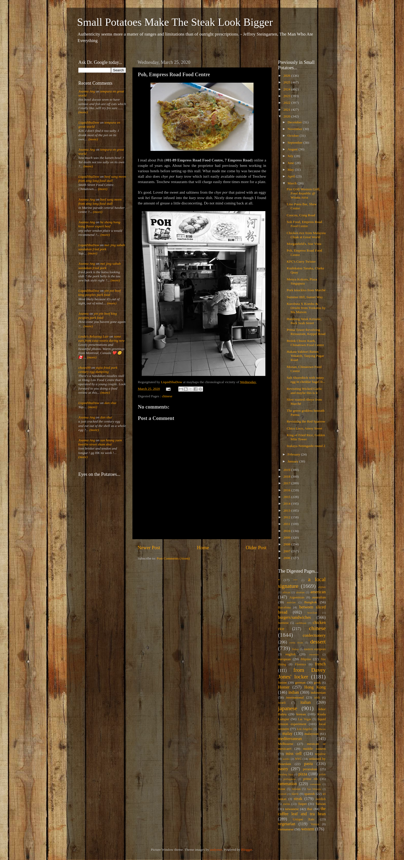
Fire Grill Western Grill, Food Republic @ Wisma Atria (303, 193)
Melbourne (285, 744)
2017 (287, 483)
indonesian (318, 692)
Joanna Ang (86, 91)
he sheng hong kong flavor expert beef (99, 224)
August (293, 149)
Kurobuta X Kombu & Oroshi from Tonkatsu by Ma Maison (306, 308)
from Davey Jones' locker (302, 673)
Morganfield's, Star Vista (304, 244)
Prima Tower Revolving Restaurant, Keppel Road (306, 332)
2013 (287, 510)
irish (317, 697)
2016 (287, 490)
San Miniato (314, 788)
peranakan (310, 769)
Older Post (256, 547)
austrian (291, 602)
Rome (281, 789)
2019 (287, 470)
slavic (295, 794)
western (307, 829)
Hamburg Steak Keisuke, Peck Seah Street (304, 321)
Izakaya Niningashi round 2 (306, 446)
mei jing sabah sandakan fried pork (101, 247)
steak (298, 798)
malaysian (312, 734)
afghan (322, 586)
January (293, 461)
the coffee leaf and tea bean (302, 811)
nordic (286, 758)
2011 (287, 524)
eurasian (314, 654)
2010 (287, 531)
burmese (283, 623)
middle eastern (314, 749)
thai (309, 809)
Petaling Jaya (285, 774)
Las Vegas (304, 719)
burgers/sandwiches (294, 617)
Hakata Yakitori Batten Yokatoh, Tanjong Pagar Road (305, 356)
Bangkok (310, 602)
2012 (287, 517)
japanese (287, 708)
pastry (283, 769)
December (295, 122)
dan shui (110, 403)
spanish (309, 794)
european (284, 659)
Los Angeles (305, 729)
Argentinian (296, 597)
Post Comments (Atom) (173, 558)
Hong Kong (315, 687)
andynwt (216, 850)
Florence (300, 664)
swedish (321, 799)
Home (203, 547)
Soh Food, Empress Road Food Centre (304, 224)
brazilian (312, 612)
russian (296, 789)
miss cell (293, 753)
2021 (287, 109)
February (294, 454)
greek (317, 682)
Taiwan (320, 804)
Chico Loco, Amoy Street (304, 428)
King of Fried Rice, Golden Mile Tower (306, 437)
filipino (306, 659)
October (294, 135)
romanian (315, 784)
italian (305, 702)
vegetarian (286, 824)
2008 (287, 544)
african (286, 592)
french (320, 664)
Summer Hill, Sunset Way (305, 297)
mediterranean (290, 738)
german (300, 682)
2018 (287, 476)
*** (295, 580)
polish (322, 774)
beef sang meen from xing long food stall (102, 179)
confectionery (314, 635)
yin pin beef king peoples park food (99, 293)
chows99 (84, 367)
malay (287, 733)
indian (293, 692)
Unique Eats (303, 819)
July (291, 156)
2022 (287, 103)
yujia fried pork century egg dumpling (97, 370)
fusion (282, 682)
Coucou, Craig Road (301, 215)
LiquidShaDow (88, 122)
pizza (302, 774)
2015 (287, 497)
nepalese (320, 754)
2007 (287, 551)
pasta (308, 763)
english (290, 654)
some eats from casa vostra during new (101, 338)
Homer (284, 687)
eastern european (315, 649)
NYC (298, 759)
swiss (286, 804)
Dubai (295, 649)
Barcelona (284, 607)
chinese (167, 396)
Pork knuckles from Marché (306, 290)
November (295, 129)
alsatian (300, 592)
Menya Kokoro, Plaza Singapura (302, 281)
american (318, 592)
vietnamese (286, 829)
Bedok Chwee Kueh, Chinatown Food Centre (305, 343)
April (292, 176)
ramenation (287, 783)
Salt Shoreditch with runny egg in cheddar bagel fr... (306, 380)
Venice (315, 824)
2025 (287, 82)
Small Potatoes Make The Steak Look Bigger (175, 22)
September (295, 142)
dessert (318, 642)
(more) (83, 112)
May (291, 169)
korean (301, 714)
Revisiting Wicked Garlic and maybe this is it (304, 391)
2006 (287, 558)
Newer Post (149, 547)
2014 (287, 503)
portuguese (289, 778)
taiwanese (292, 809)
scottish (282, 793)
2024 (287, 89)
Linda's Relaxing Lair (93, 336)
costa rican (296, 642)
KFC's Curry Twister (301, 261)
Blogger (246, 850)
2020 (287, 116)
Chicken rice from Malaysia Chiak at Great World (306, 235)
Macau (322, 728)
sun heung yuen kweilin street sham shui (100, 442)
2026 (287, 76)
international (295, 697)
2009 (287, 537)
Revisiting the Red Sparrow (306, 421)
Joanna (83, 313)
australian (319, 597)
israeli (282, 702)
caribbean (301, 622)
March (293, 183)
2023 (287, 96)
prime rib (310, 779)
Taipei (302, 804)
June (291, 163)
